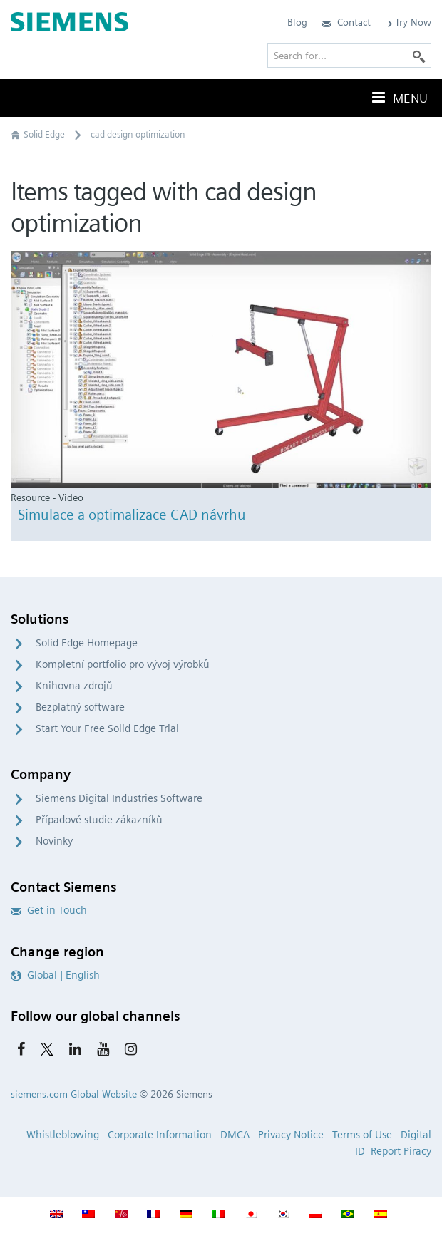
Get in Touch (49, 910)
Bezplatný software (80, 707)
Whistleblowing (62, 1134)
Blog (297, 22)
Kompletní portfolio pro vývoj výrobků (123, 664)
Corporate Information (160, 1134)
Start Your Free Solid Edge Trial (107, 728)
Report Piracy (401, 1151)
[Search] (419, 55)
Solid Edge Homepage (87, 642)
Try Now (408, 22)
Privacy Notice (291, 1134)
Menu (398, 97)
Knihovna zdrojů (74, 685)
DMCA (235, 1134)
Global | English (55, 975)
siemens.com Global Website (74, 1094)
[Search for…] (349, 55)
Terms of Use (362, 1134)
